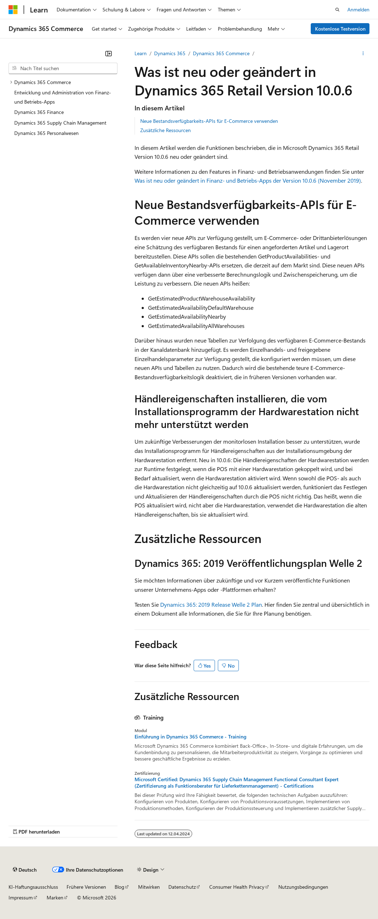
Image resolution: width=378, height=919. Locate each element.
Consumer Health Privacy (236, 886)
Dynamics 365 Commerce (221, 53)
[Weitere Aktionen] (363, 53)
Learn (141, 53)
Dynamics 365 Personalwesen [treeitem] (46, 133)
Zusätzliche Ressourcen (165, 130)
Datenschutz (182, 886)
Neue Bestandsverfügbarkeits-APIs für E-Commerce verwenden (209, 121)
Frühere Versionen (86, 886)
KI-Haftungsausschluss (33, 886)
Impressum (21, 897)
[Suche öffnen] (337, 9)
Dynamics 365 (169, 53)
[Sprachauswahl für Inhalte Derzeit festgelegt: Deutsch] (25, 869)
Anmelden (358, 9)
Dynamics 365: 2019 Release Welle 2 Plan (211, 604)
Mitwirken (149, 886)
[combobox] (63, 68)
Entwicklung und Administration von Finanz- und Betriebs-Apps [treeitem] (62, 97)
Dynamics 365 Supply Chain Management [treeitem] (60, 122)
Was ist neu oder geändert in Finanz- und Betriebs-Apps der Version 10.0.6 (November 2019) (248, 180)
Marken (55, 897)
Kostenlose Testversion (340, 28)
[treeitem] (63, 82)
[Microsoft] (13, 9)
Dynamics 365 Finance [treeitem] (39, 112)
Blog (119, 886)
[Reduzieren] (108, 53)
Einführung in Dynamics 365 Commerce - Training (190, 736)
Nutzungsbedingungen (303, 886)
